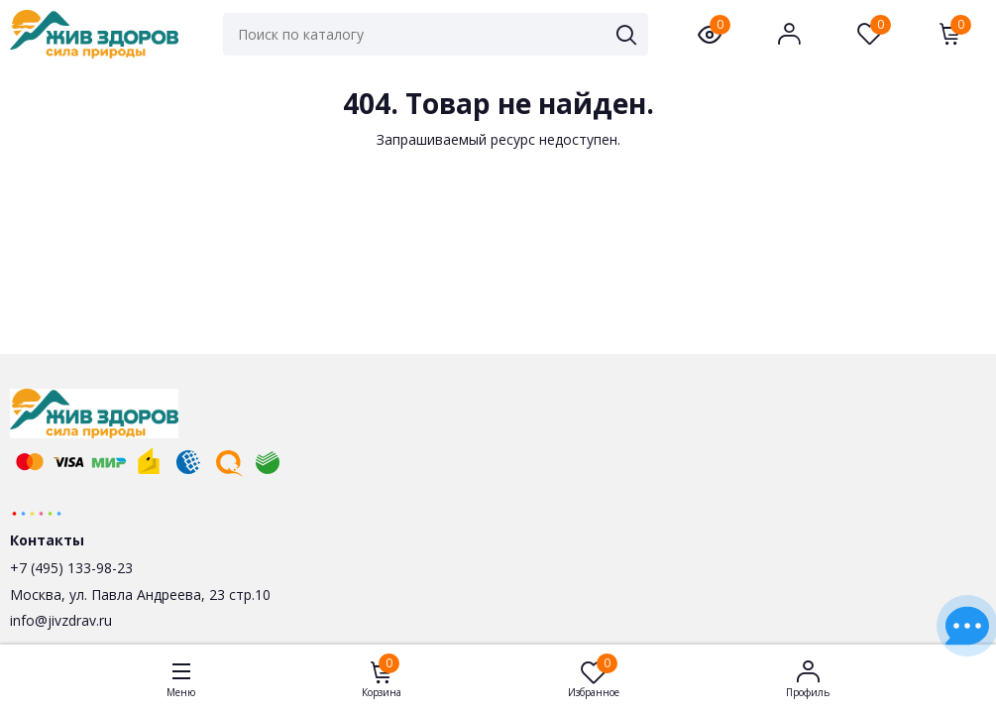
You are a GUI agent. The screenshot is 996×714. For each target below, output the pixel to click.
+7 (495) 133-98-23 (71, 567)
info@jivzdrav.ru (61, 620)
